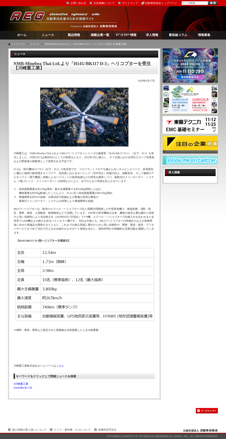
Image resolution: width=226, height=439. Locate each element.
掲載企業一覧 (100, 35)
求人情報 (152, 35)
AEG (57, 18)
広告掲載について (104, 3)
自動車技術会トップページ (161, 3)
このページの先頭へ (207, 410)
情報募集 (204, 35)
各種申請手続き (107, 429)
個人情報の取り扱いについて (29, 429)
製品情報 (74, 35)
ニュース (48, 35)
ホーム (21, 35)
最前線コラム (178, 35)
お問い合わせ (78, 3)
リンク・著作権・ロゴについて (72, 429)
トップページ (18, 44)
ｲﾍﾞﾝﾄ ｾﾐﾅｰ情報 (126, 35)
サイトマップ (130, 3)
